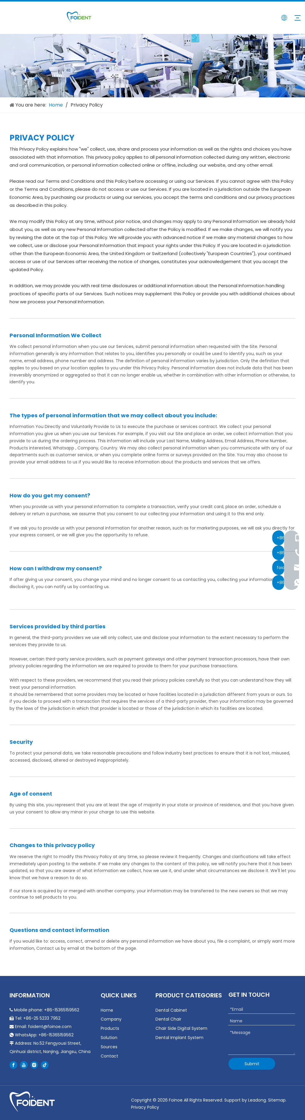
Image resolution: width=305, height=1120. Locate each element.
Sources (109, 1047)
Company (111, 1019)
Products (110, 1028)
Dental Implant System (179, 1038)
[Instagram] (34, 1065)
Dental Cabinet (171, 1010)
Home (107, 1010)
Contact (109, 1056)
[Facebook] (13, 1065)
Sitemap (277, 1100)
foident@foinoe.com (49, 1027)
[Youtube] (24, 1065)
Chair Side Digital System (181, 1028)
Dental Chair (168, 1019)
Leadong (257, 1100)
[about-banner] (152, 65)
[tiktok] (45, 1065)
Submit (252, 1064)
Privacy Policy (145, 1107)
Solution (109, 1038)
